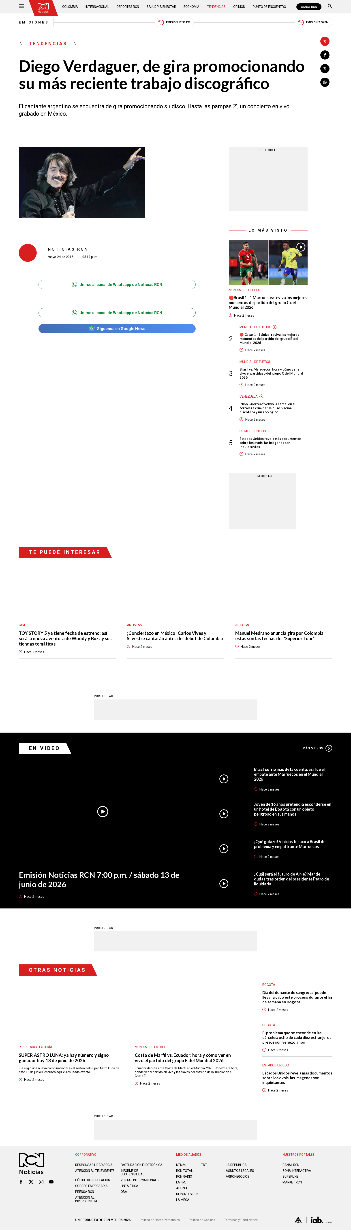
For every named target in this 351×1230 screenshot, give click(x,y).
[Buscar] (330, 7)
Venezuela (249, 396)
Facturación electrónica (142, 1165)
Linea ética (129, 1186)
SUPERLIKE (290, 1176)
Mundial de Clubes (244, 290)
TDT (204, 1165)
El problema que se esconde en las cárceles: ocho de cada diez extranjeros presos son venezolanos (296, 1037)
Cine (22, 625)
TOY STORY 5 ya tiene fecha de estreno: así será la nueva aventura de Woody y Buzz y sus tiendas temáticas (65, 638)
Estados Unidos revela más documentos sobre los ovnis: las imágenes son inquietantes (270, 443)
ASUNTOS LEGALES (240, 1170)
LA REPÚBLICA (236, 1165)
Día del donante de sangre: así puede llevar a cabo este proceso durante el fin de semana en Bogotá (297, 997)
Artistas (134, 625)
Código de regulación (92, 1180)
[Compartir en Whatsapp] (325, 82)
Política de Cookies (202, 1220)
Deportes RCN (128, 7)
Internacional (97, 7)
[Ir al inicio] (43, 8)
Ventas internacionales (141, 1180)
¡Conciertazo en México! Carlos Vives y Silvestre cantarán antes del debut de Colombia (175, 635)
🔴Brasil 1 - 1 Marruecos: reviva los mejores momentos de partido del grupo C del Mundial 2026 (268, 302)
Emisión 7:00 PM (313, 22)
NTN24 (181, 1165)
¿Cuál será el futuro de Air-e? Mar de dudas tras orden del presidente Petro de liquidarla (291, 879)
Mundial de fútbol (255, 327)
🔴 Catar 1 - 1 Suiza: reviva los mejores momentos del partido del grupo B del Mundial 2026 (269, 339)
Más (317, 748)
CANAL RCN (309, 7)
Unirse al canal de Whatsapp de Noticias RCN (117, 284)
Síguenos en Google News (117, 329)
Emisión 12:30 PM (174, 22)
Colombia (70, 7)
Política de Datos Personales (160, 1220)
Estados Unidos (253, 431)
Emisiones (34, 22)
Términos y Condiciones (241, 1220)
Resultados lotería (35, 1047)
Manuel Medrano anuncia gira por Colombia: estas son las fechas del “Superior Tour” (280, 635)
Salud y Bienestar (161, 7)
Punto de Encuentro (269, 7)
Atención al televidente (95, 1170)
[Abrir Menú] (21, 7)
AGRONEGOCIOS (237, 1176)
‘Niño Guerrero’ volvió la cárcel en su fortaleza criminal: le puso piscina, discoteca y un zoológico (268, 408)
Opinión (239, 7)
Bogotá (268, 1025)
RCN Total (184, 1170)
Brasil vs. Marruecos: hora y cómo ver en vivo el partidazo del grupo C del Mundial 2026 (271, 373)
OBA (124, 1192)
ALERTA (182, 1188)
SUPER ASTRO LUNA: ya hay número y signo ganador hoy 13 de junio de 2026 (64, 1057)
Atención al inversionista (86, 1199)
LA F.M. (181, 1182)
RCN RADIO (184, 1176)
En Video (44, 748)
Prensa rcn (84, 1192)
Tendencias (216, 7)
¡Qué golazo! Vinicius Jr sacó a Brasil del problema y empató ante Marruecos (290, 844)
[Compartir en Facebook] (325, 55)
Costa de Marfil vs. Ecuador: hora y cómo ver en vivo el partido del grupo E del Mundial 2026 (183, 1057)
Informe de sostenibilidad (133, 1172)
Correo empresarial (92, 1186)
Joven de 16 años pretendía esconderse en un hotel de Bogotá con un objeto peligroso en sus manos (292, 809)
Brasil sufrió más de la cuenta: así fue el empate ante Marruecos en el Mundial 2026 (289, 774)
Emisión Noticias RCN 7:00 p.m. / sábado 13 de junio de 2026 (99, 879)
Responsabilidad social (94, 1165)
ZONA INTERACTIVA (297, 1170)
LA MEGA (182, 1200)
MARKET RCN (292, 1182)
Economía (191, 7)
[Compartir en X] (325, 68)
